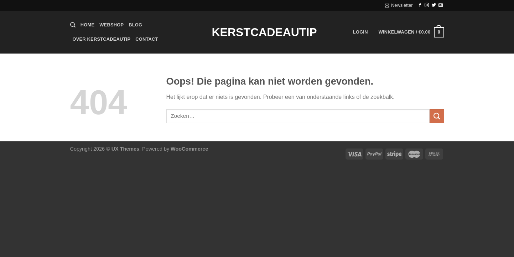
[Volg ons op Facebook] (420, 5)
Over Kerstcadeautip (102, 39)
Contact (146, 39)
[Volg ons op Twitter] (434, 5)
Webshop (111, 24)
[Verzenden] (437, 116)
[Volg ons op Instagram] (427, 5)
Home (87, 24)
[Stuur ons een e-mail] (440, 5)
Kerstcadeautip (257, 32)
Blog (135, 24)
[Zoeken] (73, 25)
